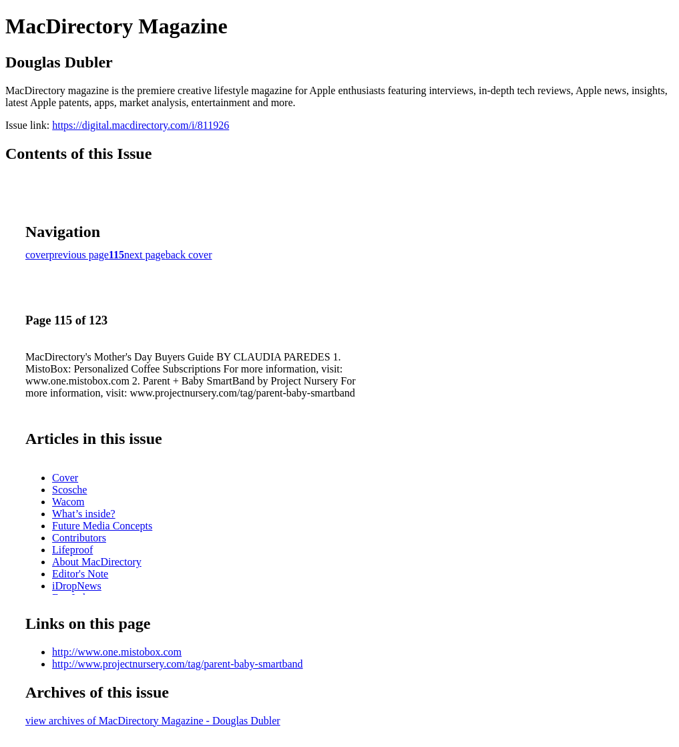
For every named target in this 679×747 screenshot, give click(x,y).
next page (145, 254)
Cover (65, 477)
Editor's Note (80, 573)
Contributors (79, 537)
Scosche (69, 489)
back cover (189, 254)
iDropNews (76, 585)
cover (37, 254)
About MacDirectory (97, 561)
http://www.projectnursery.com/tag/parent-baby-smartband (177, 664)
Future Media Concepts (102, 525)
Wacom (68, 501)
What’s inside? (84, 513)
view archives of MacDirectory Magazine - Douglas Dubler (152, 720)
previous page (79, 254)
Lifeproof (72, 549)
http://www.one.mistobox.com (117, 652)
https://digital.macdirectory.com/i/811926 (140, 125)
